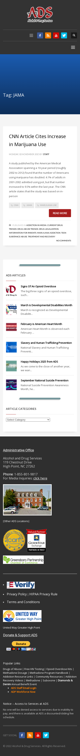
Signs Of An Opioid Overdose (38, 286)
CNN (16, 205)
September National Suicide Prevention (44, 380)
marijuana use (48, 205)
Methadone (33, 680)
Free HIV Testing (34, 669)
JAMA (29, 205)
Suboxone (49, 680)
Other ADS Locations (16, 521)
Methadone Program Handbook (49, 673)
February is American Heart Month (41, 324)
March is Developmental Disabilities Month (46, 305)
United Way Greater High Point (21, 627)
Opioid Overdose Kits (59, 669)
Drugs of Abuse (12, 669)
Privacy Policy (17, 594)
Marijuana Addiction (48, 233)
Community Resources (49, 676)
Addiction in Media (36, 225)
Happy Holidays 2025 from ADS (39, 361)
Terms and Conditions (23, 602)
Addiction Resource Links (18, 676)
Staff (46, 154)
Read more (60, 213)
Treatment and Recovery (41, 236)
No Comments (63, 240)
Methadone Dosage (15, 673)
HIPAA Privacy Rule (43, 594)
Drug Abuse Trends (27, 229)
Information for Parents (22, 233)
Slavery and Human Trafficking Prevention (46, 343)
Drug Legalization (49, 229)
